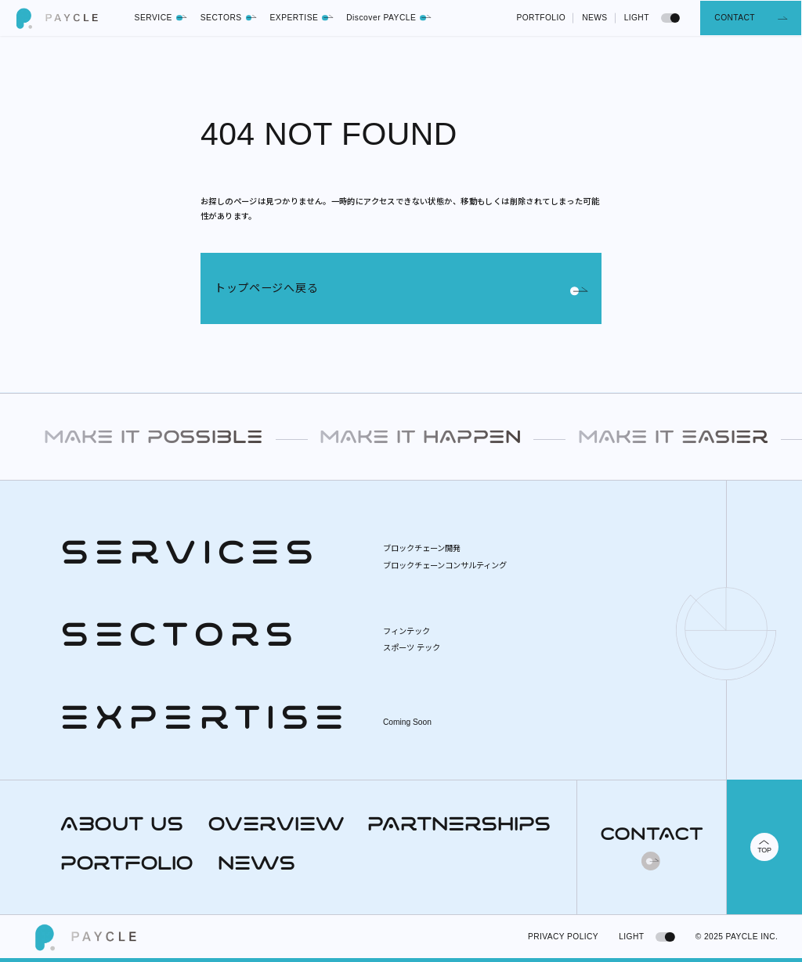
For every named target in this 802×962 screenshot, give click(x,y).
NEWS (594, 17)
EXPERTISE (301, 17)
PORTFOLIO (540, 17)
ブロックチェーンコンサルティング (445, 565)
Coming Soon (407, 722)
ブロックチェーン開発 (422, 548)
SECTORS (229, 17)
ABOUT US (121, 825)
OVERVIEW (276, 825)
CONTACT (734, 17)
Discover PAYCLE (389, 17)
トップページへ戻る (401, 288)
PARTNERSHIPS (459, 825)
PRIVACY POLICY (563, 936)
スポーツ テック (411, 647)
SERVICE (162, 17)
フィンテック (406, 631)
